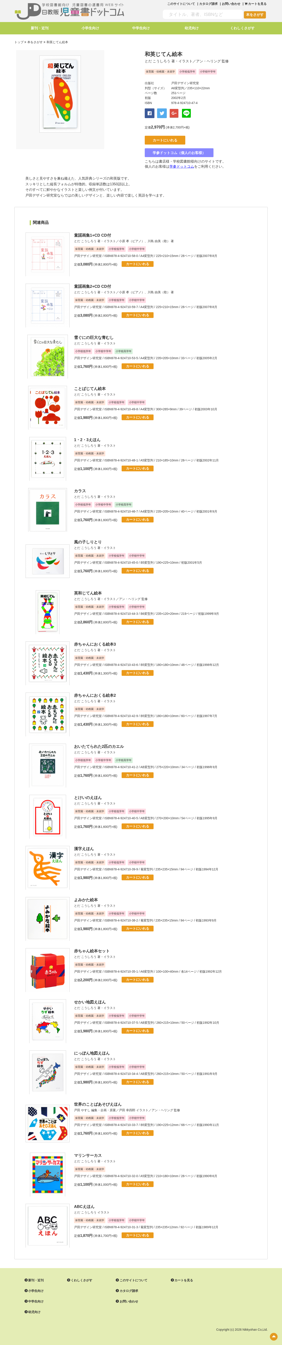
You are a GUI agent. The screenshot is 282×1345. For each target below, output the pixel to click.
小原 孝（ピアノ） (132, 239)
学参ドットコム (181, 165)
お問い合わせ (231, 4)
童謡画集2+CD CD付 (92, 285)
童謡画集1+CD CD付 (92, 234)
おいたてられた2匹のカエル (99, 745)
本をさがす (255, 15)
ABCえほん (84, 1205)
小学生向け (90, 28)
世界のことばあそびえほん (98, 1103)
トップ (19, 42)
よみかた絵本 (86, 898)
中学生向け (141, 28)
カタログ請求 (208, 4)
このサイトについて (181, 4)
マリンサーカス (88, 1154)
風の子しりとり (88, 540)
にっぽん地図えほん (92, 1052)
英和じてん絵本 (88, 591)
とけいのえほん (88, 796)
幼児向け (192, 28)
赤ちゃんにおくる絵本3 (95, 643)
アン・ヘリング (208, 61)
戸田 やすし (82, 1108)
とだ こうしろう (157, 61)
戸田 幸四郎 (127, 1108)
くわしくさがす (242, 28)
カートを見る (183, 1278)
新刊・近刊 (39, 28)
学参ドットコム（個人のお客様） (180, 151)
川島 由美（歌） (159, 239)
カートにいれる (166, 139)
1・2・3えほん (87, 438)
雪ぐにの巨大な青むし (94, 336)
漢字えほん (84, 847)
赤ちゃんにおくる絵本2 (95, 694)
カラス (80, 489)
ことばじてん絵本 (90, 387)
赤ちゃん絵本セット (92, 949)
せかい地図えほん (90, 1000)
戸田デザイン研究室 (185, 83)
